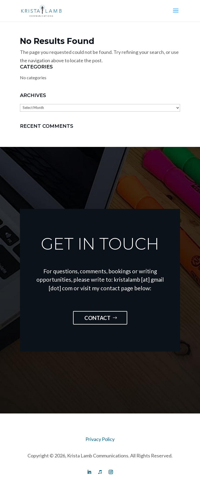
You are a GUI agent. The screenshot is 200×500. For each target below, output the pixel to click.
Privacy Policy (100, 439)
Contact (97, 318)
